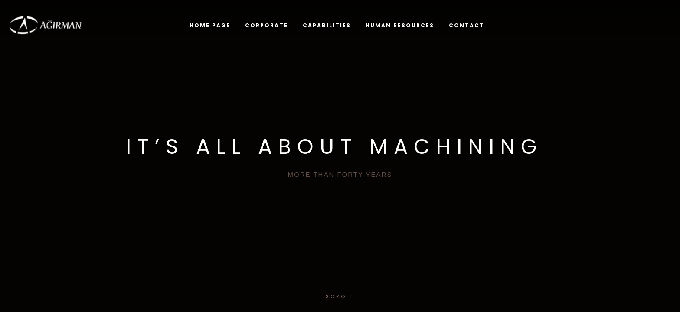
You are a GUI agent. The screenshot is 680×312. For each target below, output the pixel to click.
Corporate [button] (266, 25)
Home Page (210, 25)
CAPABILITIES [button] (327, 25)
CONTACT (466, 25)
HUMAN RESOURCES (400, 25)
